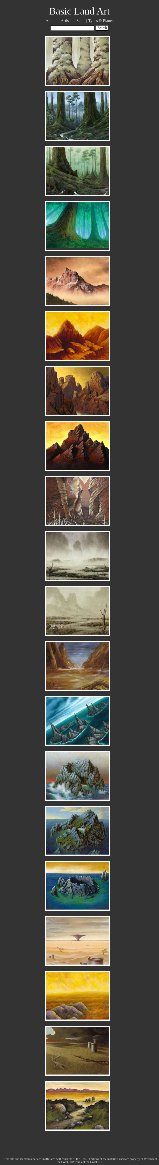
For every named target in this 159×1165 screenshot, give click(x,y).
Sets (80, 20)
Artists (66, 20)
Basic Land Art (79, 11)
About (51, 20)
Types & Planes (100, 20)
